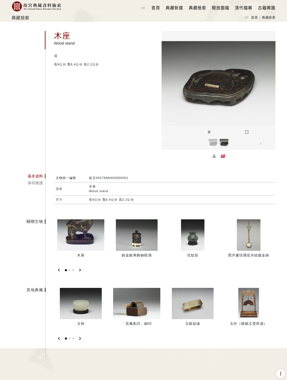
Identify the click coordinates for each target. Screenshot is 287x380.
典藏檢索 (268, 17)
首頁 (254, 17)
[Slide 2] (69, 270)
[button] (214, 156)
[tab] (28, 176)
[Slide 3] (73, 270)
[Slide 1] (66, 270)
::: (143, 7)
